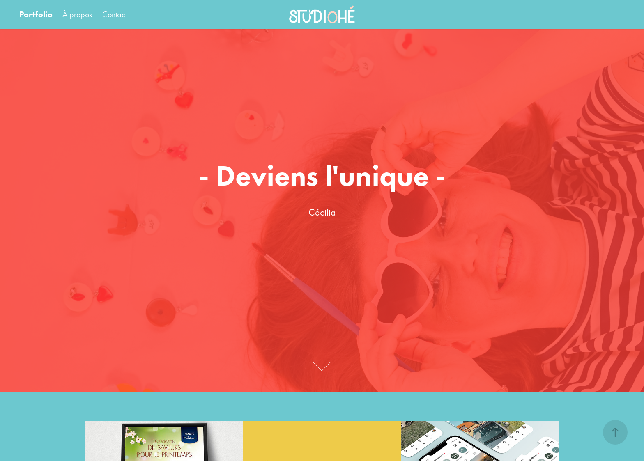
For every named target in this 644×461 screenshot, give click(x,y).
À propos (77, 14)
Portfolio (36, 14)
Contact (114, 14)
